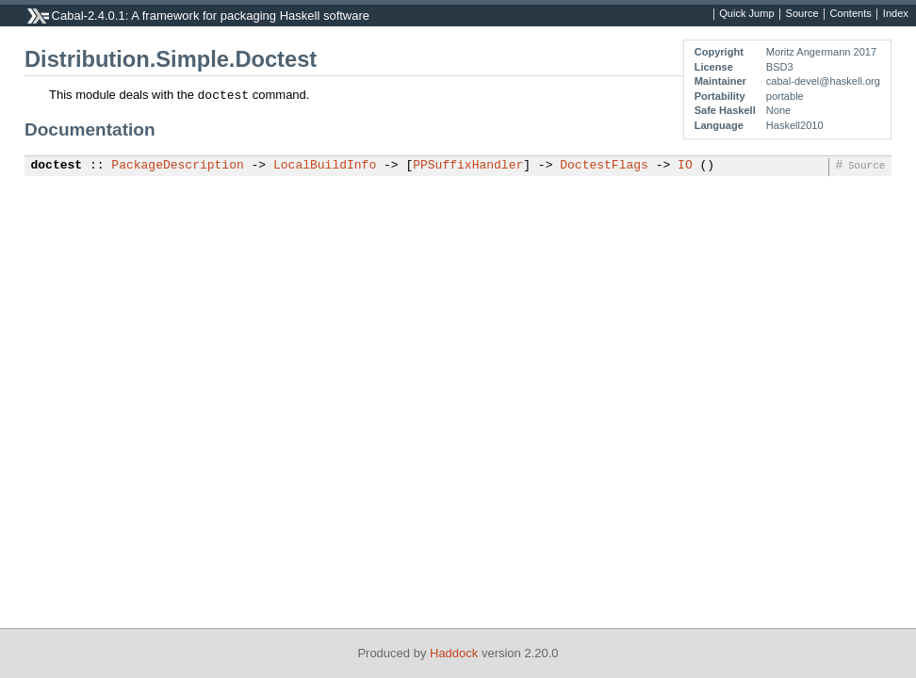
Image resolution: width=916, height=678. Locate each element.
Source (802, 14)
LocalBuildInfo (324, 165)
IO (685, 165)
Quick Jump (746, 14)
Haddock (454, 653)
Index (895, 14)
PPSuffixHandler (468, 165)
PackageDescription (177, 165)
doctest (57, 165)
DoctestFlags (604, 165)
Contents (851, 14)
